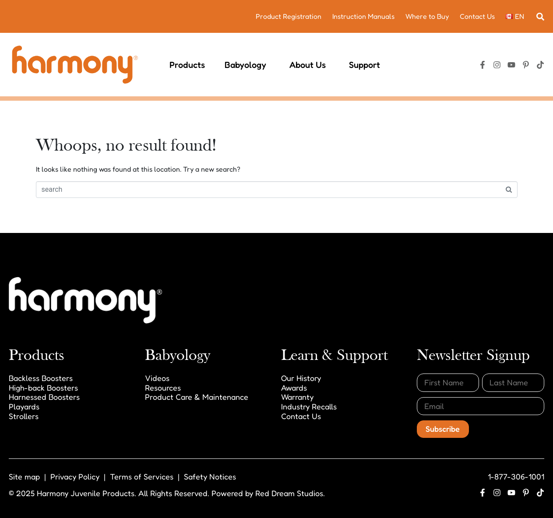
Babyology (247, 65)
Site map (24, 476)
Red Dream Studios (289, 493)
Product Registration (288, 16)
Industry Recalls (309, 406)
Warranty (297, 397)
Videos (157, 378)
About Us (309, 65)
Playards (24, 406)
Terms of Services (141, 476)
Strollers (24, 416)
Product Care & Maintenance (196, 397)
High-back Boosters (43, 387)
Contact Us (477, 16)
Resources (163, 387)
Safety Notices (210, 476)
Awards (294, 387)
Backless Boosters (41, 378)
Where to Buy (427, 16)
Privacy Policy (74, 476)
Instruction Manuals (363, 16)
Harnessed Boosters (44, 397)
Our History (301, 378)
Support (366, 65)
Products (187, 65)
